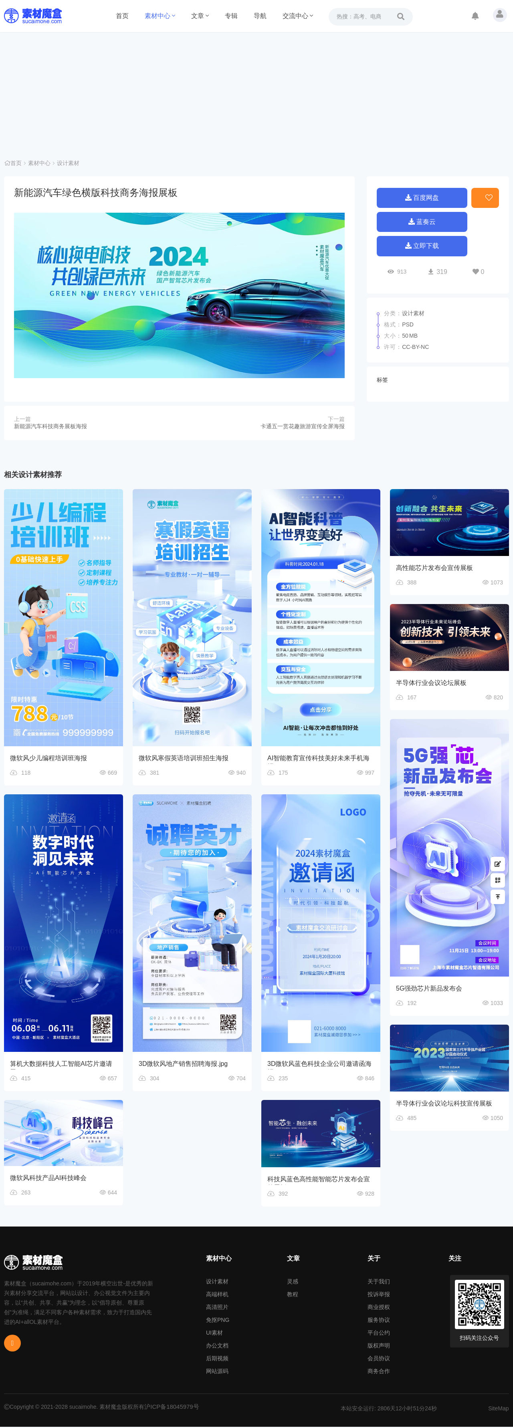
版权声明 (379, 1346)
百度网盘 (422, 196)
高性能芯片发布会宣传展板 (434, 567)
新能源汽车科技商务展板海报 (50, 426)
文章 (200, 15)
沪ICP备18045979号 (170, 1408)
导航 (260, 15)
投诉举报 (379, 1295)
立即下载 (422, 248)
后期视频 (217, 1359)
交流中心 (298, 15)
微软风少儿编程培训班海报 (48, 758)
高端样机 (217, 1295)
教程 (292, 1295)
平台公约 (379, 1334)
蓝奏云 (422, 222)
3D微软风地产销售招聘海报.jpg (183, 1064)
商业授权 (379, 1308)
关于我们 (379, 1282)
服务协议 (379, 1321)
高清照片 (217, 1308)
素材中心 (160, 15)
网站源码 (217, 1372)
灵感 (292, 1282)
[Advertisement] (256, 92)
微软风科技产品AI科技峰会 (48, 1179)
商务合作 (379, 1372)
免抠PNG (217, 1321)
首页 (122, 15)
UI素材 (214, 1334)
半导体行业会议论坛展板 (431, 683)
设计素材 (68, 164)
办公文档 (217, 1346)
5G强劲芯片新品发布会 (429, 990)
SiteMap (498, 1409)
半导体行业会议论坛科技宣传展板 (444, 1105)
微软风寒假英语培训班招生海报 (183, 758)
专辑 (231, 15)
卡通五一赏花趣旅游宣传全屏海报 (303, 426)
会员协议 (379, 1359)
